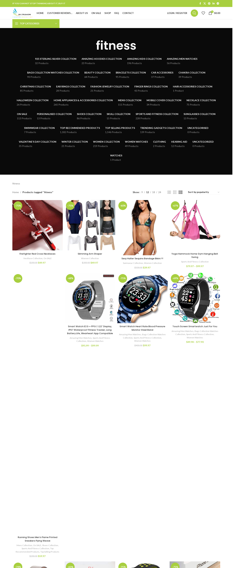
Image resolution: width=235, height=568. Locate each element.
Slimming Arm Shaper (89, 258)
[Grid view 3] (174, 198)
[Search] (194, 16)
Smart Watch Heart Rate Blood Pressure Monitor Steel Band (142, 336)
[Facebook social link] (200, 3)
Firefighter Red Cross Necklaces (37, 258)
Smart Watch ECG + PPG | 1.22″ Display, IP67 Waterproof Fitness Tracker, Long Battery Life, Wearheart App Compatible (89, 340)
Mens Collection (22, 555)
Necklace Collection (32, 263)
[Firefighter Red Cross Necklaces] (37, 231)
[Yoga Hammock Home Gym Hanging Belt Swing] (195, 231)
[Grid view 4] (180, 198)
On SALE (47, 263)
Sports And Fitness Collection (195, 266)
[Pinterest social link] (209, 3)
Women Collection (89, 263)
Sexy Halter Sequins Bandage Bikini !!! (143, 265)
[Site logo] (28, 16)
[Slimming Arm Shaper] (90, 231)
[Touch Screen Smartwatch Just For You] (195, 307)
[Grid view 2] (169, 198)
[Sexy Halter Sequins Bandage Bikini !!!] (142, 233)
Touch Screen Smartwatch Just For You (195, 336)
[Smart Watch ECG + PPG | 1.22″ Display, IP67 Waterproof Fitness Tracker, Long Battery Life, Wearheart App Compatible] (90, 307)
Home (15, 198)
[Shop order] (204, 198)
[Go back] (91, 51)
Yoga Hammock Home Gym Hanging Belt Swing (195, 260)
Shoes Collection (50, 555)
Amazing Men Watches (79, 350)
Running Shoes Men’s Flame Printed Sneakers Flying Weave (37, 548)
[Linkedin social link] (213, 3)
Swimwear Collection (132, 271)
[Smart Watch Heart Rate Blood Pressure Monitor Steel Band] (142, 307)
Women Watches (95, 353)
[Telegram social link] (218, 3)
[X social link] (204, 3)
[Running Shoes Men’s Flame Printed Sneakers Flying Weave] (37, 413)
